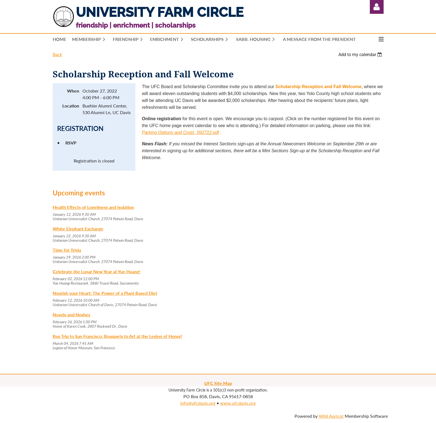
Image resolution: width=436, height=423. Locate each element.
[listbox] (361, 54)
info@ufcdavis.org (197, 403)
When (73, 90)
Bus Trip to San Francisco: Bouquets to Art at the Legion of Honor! (117, 336)
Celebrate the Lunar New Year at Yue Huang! (96, 271)
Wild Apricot (331, 416)
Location (70, 105)
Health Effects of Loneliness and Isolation (93, 207)
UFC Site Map (218, 383)
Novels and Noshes (71, 314)
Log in (377, 7)
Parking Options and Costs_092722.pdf (180, 132)
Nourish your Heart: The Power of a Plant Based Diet (105, 293)
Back (57, 54)
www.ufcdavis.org (238, 403)
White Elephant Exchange (78, 228)
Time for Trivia (67, 250)
